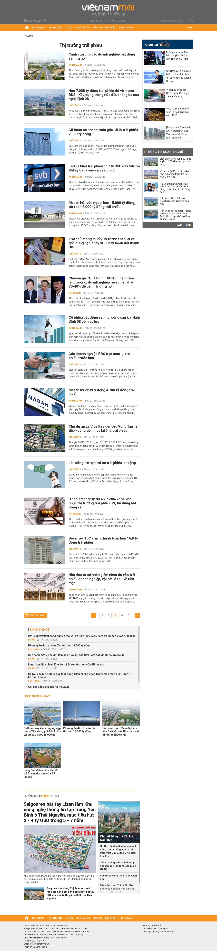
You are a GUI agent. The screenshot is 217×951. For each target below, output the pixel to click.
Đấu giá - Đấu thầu (104, 27)
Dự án (69, 27)
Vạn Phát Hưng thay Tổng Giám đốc (118, 877)
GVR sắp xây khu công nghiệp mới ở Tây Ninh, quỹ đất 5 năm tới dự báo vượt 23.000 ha (81, 636)
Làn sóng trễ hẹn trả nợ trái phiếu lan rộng (102, 463)
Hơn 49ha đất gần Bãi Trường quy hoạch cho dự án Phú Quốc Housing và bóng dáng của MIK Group (175, 214)
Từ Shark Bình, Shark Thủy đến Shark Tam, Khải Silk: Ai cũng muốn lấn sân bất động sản (175, 187)
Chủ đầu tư (83, 27)
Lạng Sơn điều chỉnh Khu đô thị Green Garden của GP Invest (66, 664)
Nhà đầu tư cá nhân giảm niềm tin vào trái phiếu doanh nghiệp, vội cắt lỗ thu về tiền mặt (102, 579)
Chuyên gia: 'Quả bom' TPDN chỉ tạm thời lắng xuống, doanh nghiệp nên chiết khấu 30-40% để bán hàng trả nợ (101, 282)
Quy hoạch (38, 27)
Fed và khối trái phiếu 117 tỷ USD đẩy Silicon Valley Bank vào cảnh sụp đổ (104, 168)
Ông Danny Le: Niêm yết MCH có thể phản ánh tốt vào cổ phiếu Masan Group (178, 76)
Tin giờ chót (39, 629)
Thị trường (56, 27)
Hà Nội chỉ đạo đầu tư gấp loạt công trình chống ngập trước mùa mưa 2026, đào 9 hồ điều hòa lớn (118, 851)
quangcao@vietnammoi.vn (161, 931)
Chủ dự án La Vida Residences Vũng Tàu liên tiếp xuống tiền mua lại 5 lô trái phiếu (104, 428)
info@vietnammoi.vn (39, 944)
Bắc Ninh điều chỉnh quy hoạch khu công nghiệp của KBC (174, 201)
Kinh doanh (126, 27)
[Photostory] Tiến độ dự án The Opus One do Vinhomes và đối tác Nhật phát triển (178, 132)
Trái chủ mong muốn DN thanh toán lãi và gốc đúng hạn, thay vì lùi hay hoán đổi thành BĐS (104, 243)
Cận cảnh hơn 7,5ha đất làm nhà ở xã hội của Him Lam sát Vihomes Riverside (76, 655)
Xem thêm (184, 224)
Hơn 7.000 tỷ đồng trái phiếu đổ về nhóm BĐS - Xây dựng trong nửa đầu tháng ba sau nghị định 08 (104, 95)
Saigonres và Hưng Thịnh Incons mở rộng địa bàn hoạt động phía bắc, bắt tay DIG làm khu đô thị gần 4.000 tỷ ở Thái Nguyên (70, 893)
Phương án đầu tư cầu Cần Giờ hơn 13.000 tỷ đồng (59, 645)
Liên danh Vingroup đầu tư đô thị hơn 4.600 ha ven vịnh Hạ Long (175, 161)
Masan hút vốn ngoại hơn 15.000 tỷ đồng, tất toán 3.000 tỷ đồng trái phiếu (102, 205)
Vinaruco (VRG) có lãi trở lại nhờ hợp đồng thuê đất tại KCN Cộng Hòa (174, 174)
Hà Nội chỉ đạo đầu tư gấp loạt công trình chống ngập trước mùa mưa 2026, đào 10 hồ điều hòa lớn (80, 675)
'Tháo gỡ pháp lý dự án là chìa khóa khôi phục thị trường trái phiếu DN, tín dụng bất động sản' (102, 503)
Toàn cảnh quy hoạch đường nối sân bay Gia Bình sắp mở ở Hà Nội (118, 866)
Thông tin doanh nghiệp (165, 152)
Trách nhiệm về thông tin (35, 947)
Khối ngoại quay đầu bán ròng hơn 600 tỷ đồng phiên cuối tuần (177, 55)
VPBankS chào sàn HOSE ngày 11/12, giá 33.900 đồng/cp (177, 93)
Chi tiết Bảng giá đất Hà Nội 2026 (48, 686)
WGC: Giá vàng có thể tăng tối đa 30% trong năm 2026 (177, 112)
